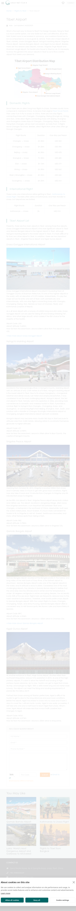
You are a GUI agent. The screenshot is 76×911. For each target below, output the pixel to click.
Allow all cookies (12, 900)
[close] (74, 882)
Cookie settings (62, 900)
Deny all (36, 900)
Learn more (5, 893)
